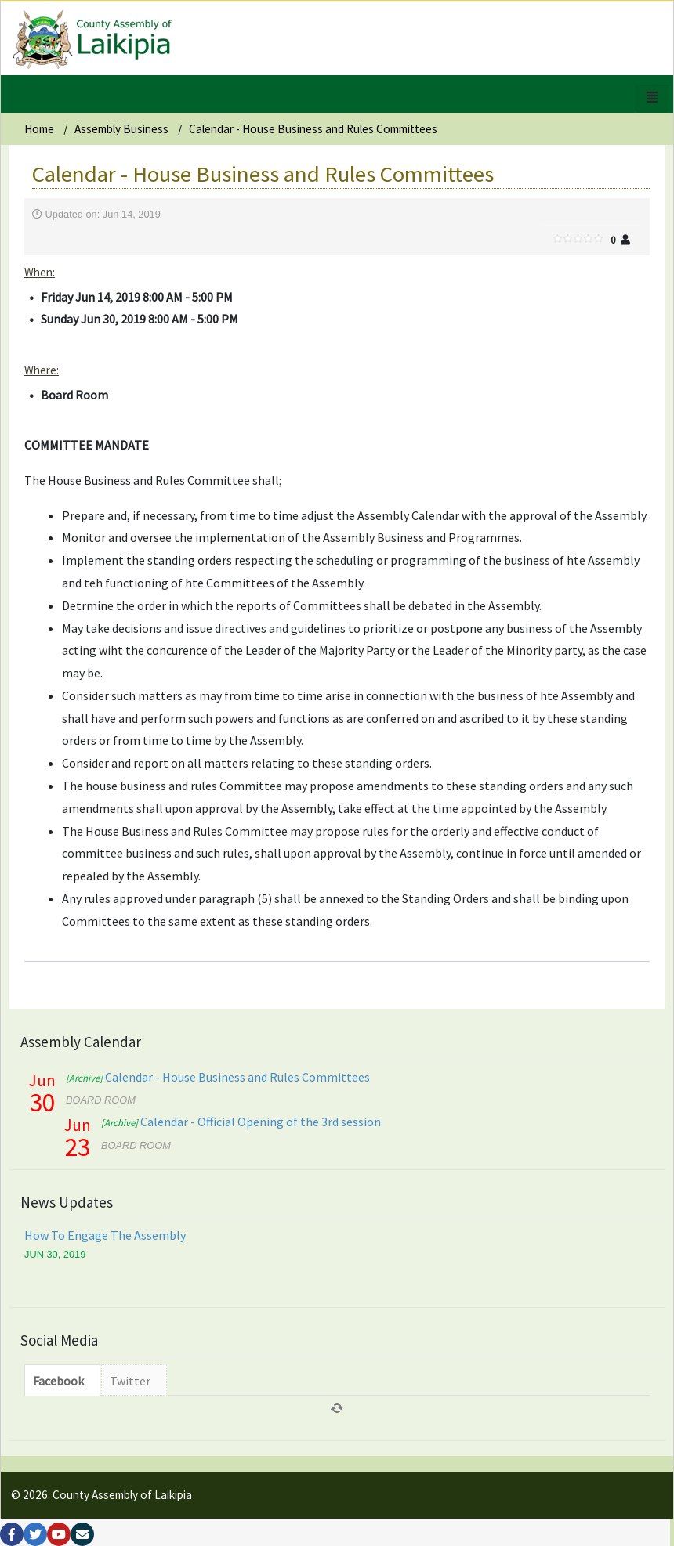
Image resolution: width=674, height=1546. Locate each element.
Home (39, 129)
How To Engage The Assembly (105, 1235)
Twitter (130, 1381)
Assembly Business (121, 129)
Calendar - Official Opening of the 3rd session (241, 1121)
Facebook (58, 1381)
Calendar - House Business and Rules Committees (218, 1077)
